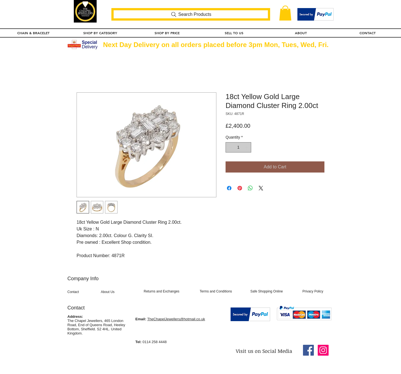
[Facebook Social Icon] (308, 350)
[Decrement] (229, 147)
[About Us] (118, 292)
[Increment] (246, 147)
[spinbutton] (238, 147)
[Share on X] (261, 188)
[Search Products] (190, 14)
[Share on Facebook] (229, 188)
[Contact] (82, 292)
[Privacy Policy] (316, 291)
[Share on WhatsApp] (250, 188)
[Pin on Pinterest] (239, 188)
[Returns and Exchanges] (169, 291)
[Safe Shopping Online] (273, 291)
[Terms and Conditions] (223, 291)
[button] (285, 13)
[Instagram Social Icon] (323, 350)
